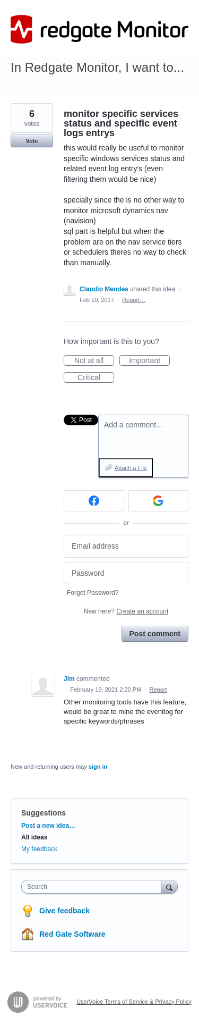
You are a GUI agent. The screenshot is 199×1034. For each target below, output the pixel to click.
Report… (133, 300)
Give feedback (64, 910)
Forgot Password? (92, 592)
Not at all (94, 361)
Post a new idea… (48, 825)
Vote (31, 141)
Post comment (154, 633)
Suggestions (43, 813)
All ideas (34, 837)
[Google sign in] (158, 500)
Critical (95, 378)
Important (149, 361)
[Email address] (126, 546)
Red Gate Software (72, 934)
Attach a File (131, 468)
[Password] (126, 573)
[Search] (169, 886)
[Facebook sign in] (94, 500)
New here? (126, 611)
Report (158, 689)
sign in (98, 766)
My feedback (39, 849)
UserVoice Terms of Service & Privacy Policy (134, 1001)
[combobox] (94, 886)
